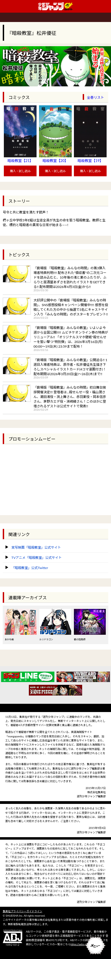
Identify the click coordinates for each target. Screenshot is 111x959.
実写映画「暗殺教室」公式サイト (36, 547)
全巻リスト (95, 97)
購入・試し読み (20, 171)
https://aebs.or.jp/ (81, 944)
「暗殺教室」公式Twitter (30, 568)
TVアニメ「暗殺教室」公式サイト (37, 558)
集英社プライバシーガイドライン (22, 911)
